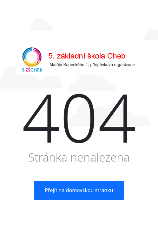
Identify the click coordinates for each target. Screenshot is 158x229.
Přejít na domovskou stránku (79, 190)
